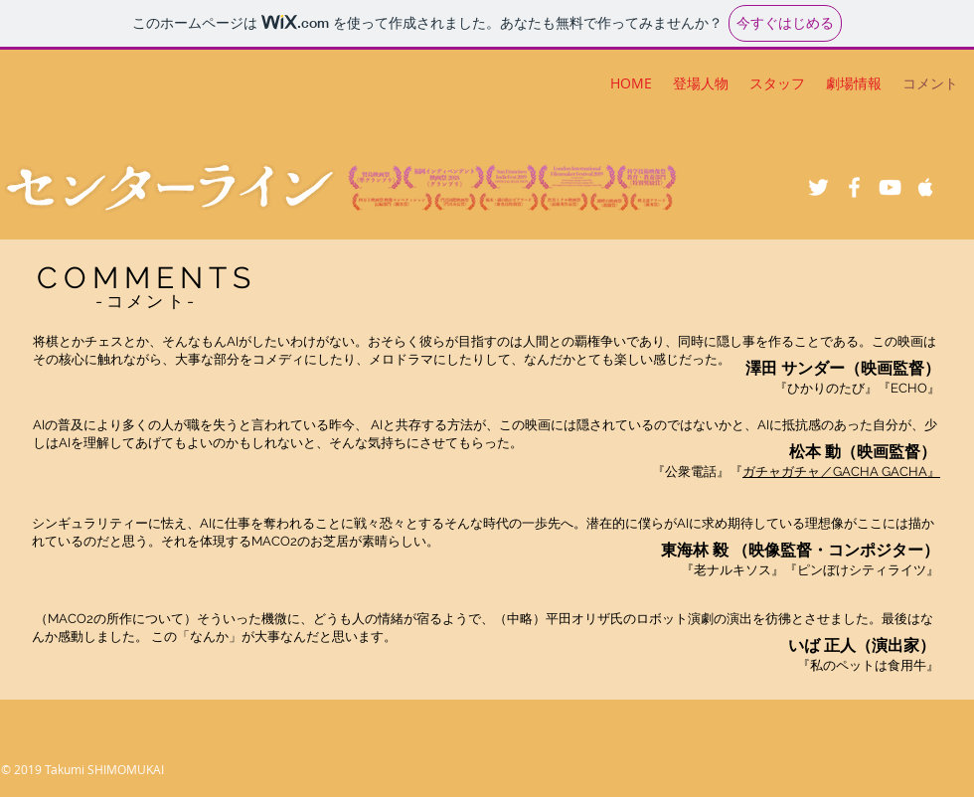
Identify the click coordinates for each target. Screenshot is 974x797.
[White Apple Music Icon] (925, 187)
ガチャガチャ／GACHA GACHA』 (841, 471)
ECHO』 (915, 388)
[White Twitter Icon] (818, 187)
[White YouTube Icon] (890, 187)
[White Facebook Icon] (854, 187)
